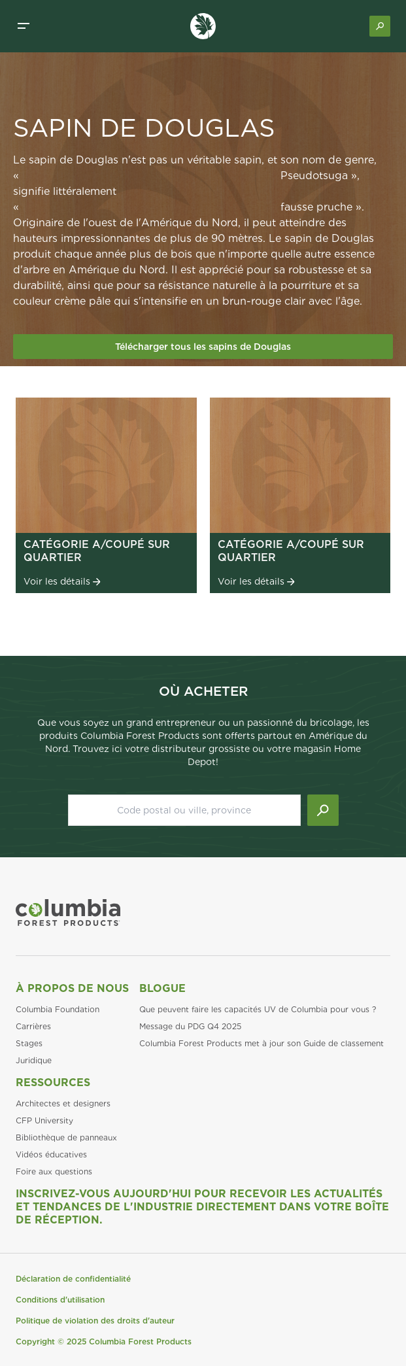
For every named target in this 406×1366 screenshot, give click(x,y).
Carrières (33, 1026)
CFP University (44, 1120)
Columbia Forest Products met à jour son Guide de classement (261, 1043)
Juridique (34, 1060)
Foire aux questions (54, 1171)
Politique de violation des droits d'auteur (95, 1320)
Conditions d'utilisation (60, 1300)
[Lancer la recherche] (323, 810)
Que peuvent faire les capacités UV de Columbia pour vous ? (257, 1009)
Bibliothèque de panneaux (66, 1137)
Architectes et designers (63, 1103)
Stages (29, 1043)
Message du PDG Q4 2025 (190, 1026)
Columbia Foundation (57, 1009)
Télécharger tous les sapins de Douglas (203, 346)
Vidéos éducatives (51, 1154)
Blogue (162, 988)
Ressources (53, 1082)
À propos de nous (72, 988)
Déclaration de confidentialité (73, 1279)
